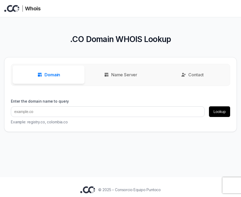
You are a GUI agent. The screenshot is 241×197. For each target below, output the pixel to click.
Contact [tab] (192, 74)
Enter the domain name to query (40, 101)
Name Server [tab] (120, 74)
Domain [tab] (48, 74)
